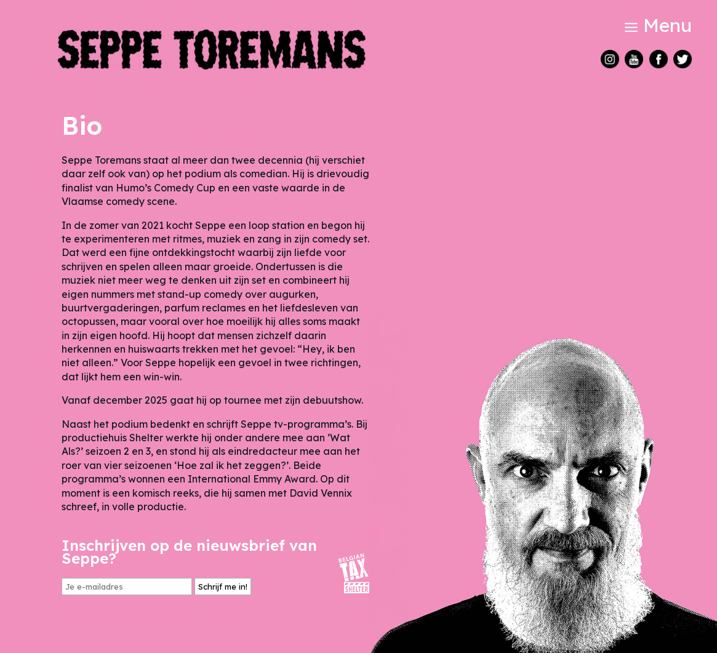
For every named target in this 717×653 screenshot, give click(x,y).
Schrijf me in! (222, 586)
